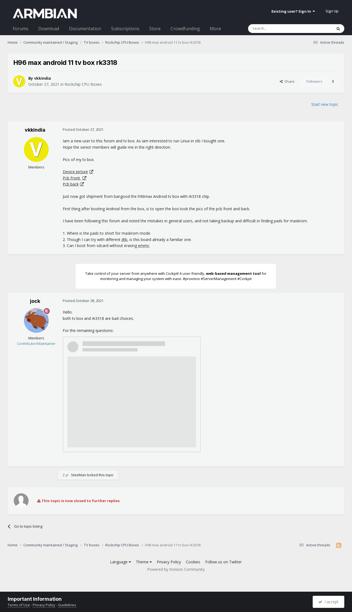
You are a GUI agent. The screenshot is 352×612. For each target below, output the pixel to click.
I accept (328, 601)
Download (48, 29)
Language (120, 561)
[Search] (277, 28)
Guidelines (67, 604)
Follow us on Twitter (223, 561)
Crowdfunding (185, 29)
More (215, 29)
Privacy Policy (169, 561)
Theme (144, 561)
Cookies (193, 561)
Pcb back (71, 184)
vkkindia (42, 78)
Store (155, 29)
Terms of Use (19, 604)
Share (287, 81)
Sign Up (332, 11)
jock (35, 301)
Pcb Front (72, 178)
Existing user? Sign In (293, 11)
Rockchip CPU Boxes (83, 84)
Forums (20, 29)
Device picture (75, 171)
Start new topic (324, 104)
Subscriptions (125, 29)
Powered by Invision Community (176, 569)
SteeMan (78, 474)
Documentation (85, 29)
